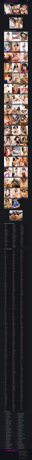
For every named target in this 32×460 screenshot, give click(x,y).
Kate (13, 286)
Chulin (6, 334)
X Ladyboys (7, 426)
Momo (14, 360)
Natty (14, 390)
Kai (13, 279)
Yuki (21, 405)
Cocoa (6, 338)
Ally (5, 258)
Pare (21, 283)
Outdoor (14, 237)
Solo (22, 230)
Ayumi (6, 283)
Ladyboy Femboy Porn (9, 420)
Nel (13, 393)
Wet (22, 244)
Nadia (14, 368)
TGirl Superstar (20, 422)
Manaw (14, 323)
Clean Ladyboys (8, 439)
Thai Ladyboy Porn (8, 417)
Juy (13, 276)
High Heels (14, 230)
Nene (14, 394)
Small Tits (23, 229)
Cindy (6, 335)
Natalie (14, 386)
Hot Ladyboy (20, 441)
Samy (22, 328)
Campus (6, 323)
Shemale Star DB (8, 422)
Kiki (13, 291)
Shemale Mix (8, 442)
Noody (22, 250)
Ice (5, 405)
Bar (5, 291)
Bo (5, 309)
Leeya (14, 308)
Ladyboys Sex (20, 419)
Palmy (22, 275)
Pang (22, 280)
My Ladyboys (8, 441)
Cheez (6, 330)
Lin (13, 312)
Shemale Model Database (21, 438)
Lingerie (14, 234)
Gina (5, 386)
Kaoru (14, 280)
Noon (22, 253)
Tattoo (22, 234)
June (14, 275)
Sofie (22, 342)
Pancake (22, 279)
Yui (21, 404)
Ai (5, 253)
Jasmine (14, 254)
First (6, 372)
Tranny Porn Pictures (9, 432)
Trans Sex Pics (20, 439)
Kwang (14, 298)
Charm (6, 328)
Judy (14, 272)
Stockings (22, 233)
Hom (6, 401)
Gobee (6, 389)
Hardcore (14, 229)
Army (6, 280)
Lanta (14, 305)
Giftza (6, 382)
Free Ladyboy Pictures (21, 420)
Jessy (14, 264)
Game (6, 378)
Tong (22, 372)
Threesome (23, 238)
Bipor (6, 308)
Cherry (6, 331)
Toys (22, 240)
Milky (14, 346)
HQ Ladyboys (20, 442)
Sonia (22, 345)
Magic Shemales (8, 436)
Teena (22, 367)
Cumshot (6, 244)
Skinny (22, 226)
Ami (5, 261)
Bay (5, 294)
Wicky (22, 390)
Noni (13, 408)
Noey (14, 401)
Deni (5, 352)
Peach (22, 291)
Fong (6, 375)
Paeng (22, 272)
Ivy (5, 408)
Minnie (14, 353)
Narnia (14, 383)
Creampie (7, 241)
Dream (6, 357)
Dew (5, 353)
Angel (6, 268)
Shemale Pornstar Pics (21, 448)
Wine (22, 393)
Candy (6, 324)
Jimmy (14, 265)
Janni (14, 253)
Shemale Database (8, 448)
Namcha (14, 371)
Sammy (22, 327)
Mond (14, 363)
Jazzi (14, 257)
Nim (14, 397)
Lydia (14, 319)
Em (5, 361)
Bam (6, 290)
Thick (22, 237)
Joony (14, 268)
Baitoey (6, 286)
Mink (13, 352)
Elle (5, 360)
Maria (14, 328)
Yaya (22, 397)
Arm (5, 279)
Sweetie (22, 357)
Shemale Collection (21, 445)
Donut (6, 356)
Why (21, 389)
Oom (21, 271)
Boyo (6, 319)
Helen (6, 400)
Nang (14, 378)
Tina (21, 371)
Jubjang (14, 271)
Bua (5, 320)
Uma (21, 378)
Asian (6, 226)
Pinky (22, 302)
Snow (22, 338)
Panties (14, 238)
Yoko (22, 400)
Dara (6, 345)
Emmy (6, 364)
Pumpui (22, 316)
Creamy (6, 341)
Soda (22, 339)
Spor (21, 349)
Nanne (14, 379)
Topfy (22, 375)
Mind (14, 349)
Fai (5, 367)
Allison (6, 257)
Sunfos (22, 352)
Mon (13, 361)
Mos (14, 367)
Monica (14, 364)
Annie (6, 272)
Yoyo (22, 401)
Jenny (14, 260)
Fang (6, 368)
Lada (14, 302)
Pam (21, 276)
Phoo (22, 297)
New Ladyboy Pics (8, 435)
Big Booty (6, 233)
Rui (21, 324)
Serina (22, 334)
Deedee (6, 349)
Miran (14, 356)
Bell (6, 301)
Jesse (14, 261)
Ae (5, 250)
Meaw (14, 334)
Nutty (22, 260)
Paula (22, 290)
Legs (14, 233)
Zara (21, 408)
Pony (22, 309)
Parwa (22, 286)
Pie (21, 298)
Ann (5, 269)
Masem (14, 330)
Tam (21, 361)
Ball (5, 287)
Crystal (6, 342)
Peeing (14, 241)
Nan (13, 374)
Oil (21, 264)
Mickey (14, 342)
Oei (21, 261)
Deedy (6, 350)
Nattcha (14, 389)
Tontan (22, 374)
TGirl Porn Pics (20, 426)
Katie (14, 287)
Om (21, 268)
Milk (14, 345)
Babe (6, 229)
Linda (14, 313)
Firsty (6, 374)
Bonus (6, 313)
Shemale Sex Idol (20, 416)
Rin (21, 319)
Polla (21, 305)
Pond (22, 308)
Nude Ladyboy (20, 429)
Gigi (5, 383)
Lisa (14, 316)
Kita (13, 294)
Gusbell (6, 397)
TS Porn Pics (8, 416)
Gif (5, 379)
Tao (22, 364)
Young (22, 245)
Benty (6, 305)
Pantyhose (14, 240)
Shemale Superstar (8, 413)
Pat (21, 287)
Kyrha (14, 301)
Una (21, 379)
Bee (6, 298)
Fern (6, 371)
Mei (13, 338)
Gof (5, 390)
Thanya (22, 368)
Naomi (14, 382)
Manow (14, 324)
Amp (6, 265)
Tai (21, 360)
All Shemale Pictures (21, 413)
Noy (21, 254)
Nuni (21, 257)
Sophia (22, 346)
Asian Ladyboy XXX (8, 445)
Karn (14, 283)
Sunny (22, 353)
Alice (6, 254)
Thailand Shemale (20, 417)
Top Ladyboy (20, 432)
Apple (6, 275)
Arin (6, 276)
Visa (21, 383)
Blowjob (6, 240)
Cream (6, 339)
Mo (13, 357)
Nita (13, 400)
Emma (6, 363)
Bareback (7, 230)
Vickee (22, 382)
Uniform (22, 241)
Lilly (13, 309)
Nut (21, 258)
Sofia (22, 341)
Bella (6, 302)
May (14, 331)
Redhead (14, 245)
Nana (14, 375)
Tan (21, 363)
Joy (13, 269)
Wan (21, 386)
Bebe (6, 297)
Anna (6, 271)
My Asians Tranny (20, 435)
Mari (14, 327)
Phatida (22, 294)
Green (6, 394)
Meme (14, 339)
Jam (13, 250)
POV (14, 244)
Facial (6, 245)
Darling (6, 346)
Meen (14, 335)
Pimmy (22, 301)
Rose (22, 323)
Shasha (22, 335)
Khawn (14, 290)
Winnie (22, 394)
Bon (6, 312)
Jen (13, 258)
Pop (22, 312)
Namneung (14, 372)
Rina (21, 320)
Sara (22, 331)
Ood (21, 269)
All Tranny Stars (8, 438)
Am (5, 260)
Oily (21, 265)
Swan (22, 356)
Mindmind (14, 350)
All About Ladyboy (8, 423)
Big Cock (6, 234)
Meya (14, 341)
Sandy (22, 330)
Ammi (6, 264)
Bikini (6, 237)
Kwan (14, 297)
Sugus (22, 350)
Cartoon (6, 327)
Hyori (6, 404)
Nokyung (14, 405)
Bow (5, 316)
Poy (22, 313)
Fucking (14, 226)
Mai (13, 320)
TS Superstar (20, 423)
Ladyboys (7, 419)
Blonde (6, 238)
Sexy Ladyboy (20, 436)
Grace (6, 393)
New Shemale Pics (8, 429)
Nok (13, 404)
